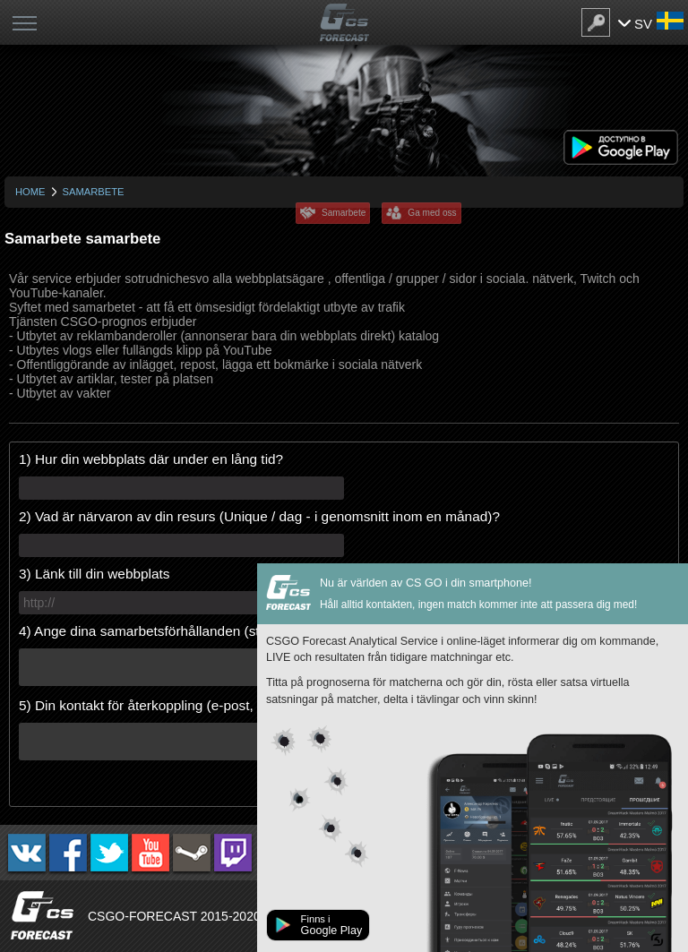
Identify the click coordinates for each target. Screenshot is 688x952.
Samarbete (344, 213)
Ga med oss (432, 213)
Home (30, 191)
